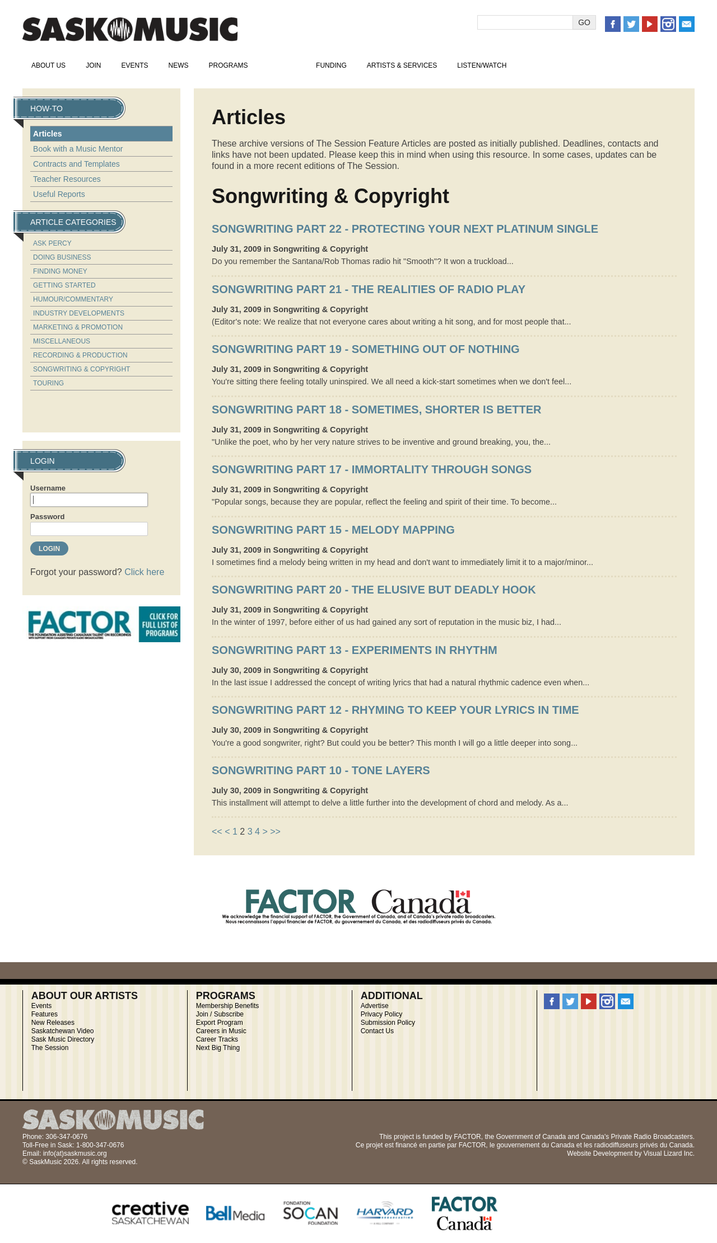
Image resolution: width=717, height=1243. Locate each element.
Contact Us (377, 1031)
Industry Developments (78, 313)
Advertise (375, 1006)
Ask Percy (52, 243)
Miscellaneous (61, 341)
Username (48, 488)
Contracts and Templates (76, 163)
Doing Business (62, 257)
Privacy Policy (382, 1014)
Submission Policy (388, 1023)
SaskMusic (130, 29)
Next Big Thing (218, 1048)
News (178, 65)
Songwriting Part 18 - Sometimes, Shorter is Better (377, 409)
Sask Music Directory (63, 1039)
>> (275, 831)
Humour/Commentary (73, 299)
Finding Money (60, 271)
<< (217, 831)
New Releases (53, 1023)
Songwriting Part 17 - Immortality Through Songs (372, 469)
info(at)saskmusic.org (75, 1153)
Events (134, 65)
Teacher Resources (67, 179)
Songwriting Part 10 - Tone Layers (321, 770)
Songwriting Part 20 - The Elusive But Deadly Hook (374, 589)
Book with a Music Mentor (78, 148)
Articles (47, 133)
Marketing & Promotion (78, 327)
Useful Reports (59, 194)
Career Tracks (217, 1039)
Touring (48, 383)
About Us (48, 65)
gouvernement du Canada (536, 1145)
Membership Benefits (227, 1006)
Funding (331, 65)
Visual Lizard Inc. (669, 1153)
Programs (228, 65)
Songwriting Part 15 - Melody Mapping (333, 530)
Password (47, 516)
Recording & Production (80, 355)
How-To (282, 65)
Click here (144, 572)
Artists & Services (402, 65)
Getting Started (64, 285)
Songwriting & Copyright (81, 369)
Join (93, 65)
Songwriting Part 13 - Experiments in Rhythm (354, 650)
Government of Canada (531, 1137)
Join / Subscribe (220, 1014)
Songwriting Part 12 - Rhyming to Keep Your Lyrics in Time (395, 710)
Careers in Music (221, 1031)
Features (44, 1014)
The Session (50, 1048)
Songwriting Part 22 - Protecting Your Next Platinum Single (405, 229)
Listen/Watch (481, 65)
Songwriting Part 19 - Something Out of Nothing (366, 349)
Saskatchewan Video (62, 1031)
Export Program (219, 1023)
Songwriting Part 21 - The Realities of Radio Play (368, 289)
